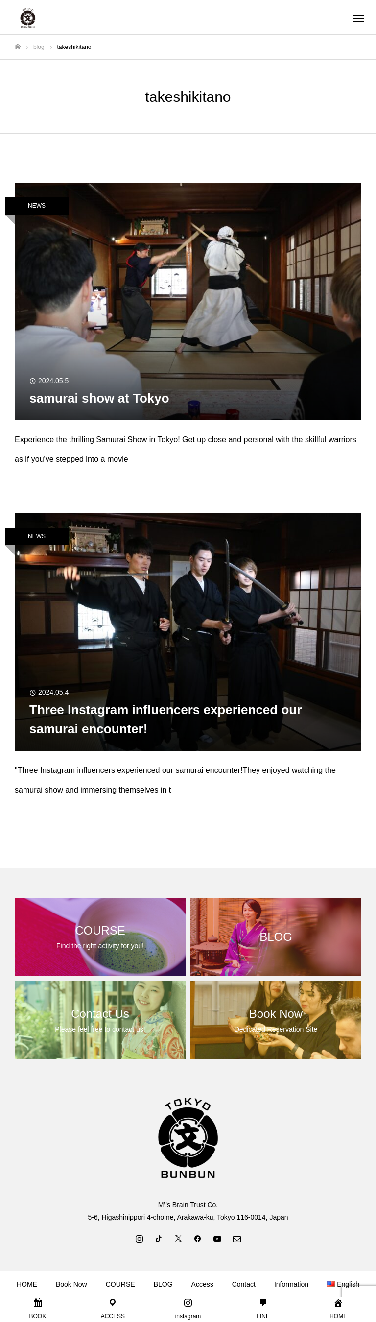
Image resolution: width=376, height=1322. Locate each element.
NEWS (37, 205)
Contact (244, 1284)
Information (291, 1284)
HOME (27, 1284)
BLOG (163, 1284)
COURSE (120, 1284)
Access (202, 1284)
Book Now (71, 1284)
